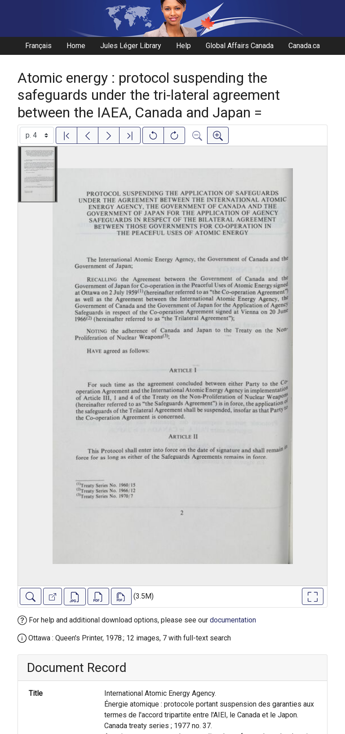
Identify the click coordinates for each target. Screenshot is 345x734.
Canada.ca (304, 45)
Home (75, 45)
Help (183, 45)
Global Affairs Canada (240, 45)
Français (38, 45)
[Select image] (37, 135)
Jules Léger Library (130, 45)
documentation (233, 620)
